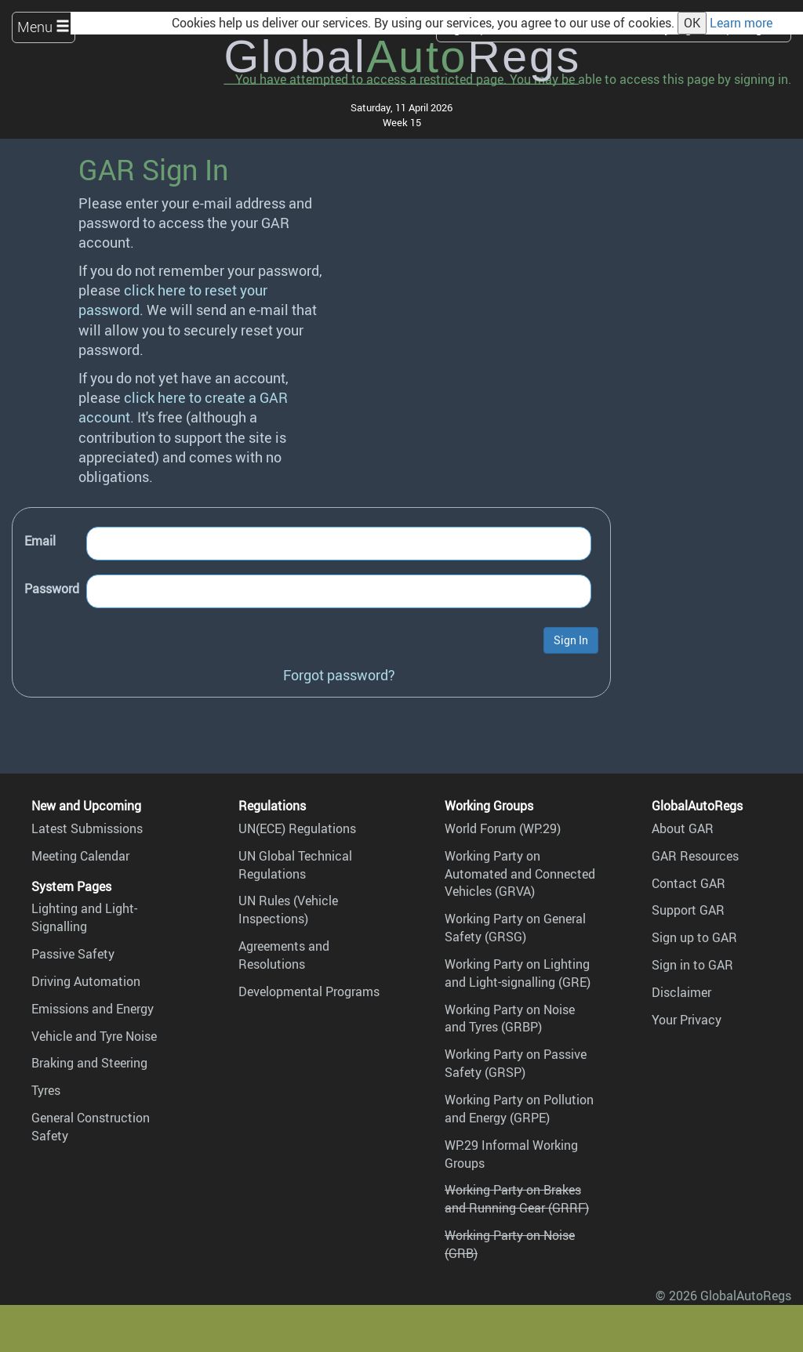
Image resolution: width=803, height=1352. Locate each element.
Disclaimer (681, 992)
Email (40, 540)
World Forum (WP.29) (503, 828)
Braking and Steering (89, 1062)
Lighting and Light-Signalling (84, 917)
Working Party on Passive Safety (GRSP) (516, 1063)
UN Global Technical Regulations (295, 865)
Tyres (45, 1090)
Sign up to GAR (694, 937)
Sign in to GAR (692, 964)
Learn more (741, 22)
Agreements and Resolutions (283, 955)
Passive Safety (72, 953)
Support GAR (688, 910)
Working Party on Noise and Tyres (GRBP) (510, 1018)
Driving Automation (85, 981)
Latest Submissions (87, 828)
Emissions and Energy (92, 1008)
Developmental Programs (309, 991)
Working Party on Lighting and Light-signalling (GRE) (517, 973)
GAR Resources (695, 855)
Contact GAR (688, 883)
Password (51, 588)
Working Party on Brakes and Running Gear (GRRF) (517, 1198)
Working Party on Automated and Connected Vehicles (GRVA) (520, 874)
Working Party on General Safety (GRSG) (515, 927)
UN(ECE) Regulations (297, 828)
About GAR (683, 828)
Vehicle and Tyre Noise (94, 1036)
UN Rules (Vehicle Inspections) (288, 909)
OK (692, 22)
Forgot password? (339, 674)
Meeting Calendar (80, 855)
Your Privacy (686, 1019)
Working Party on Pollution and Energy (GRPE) (519, 1108)
